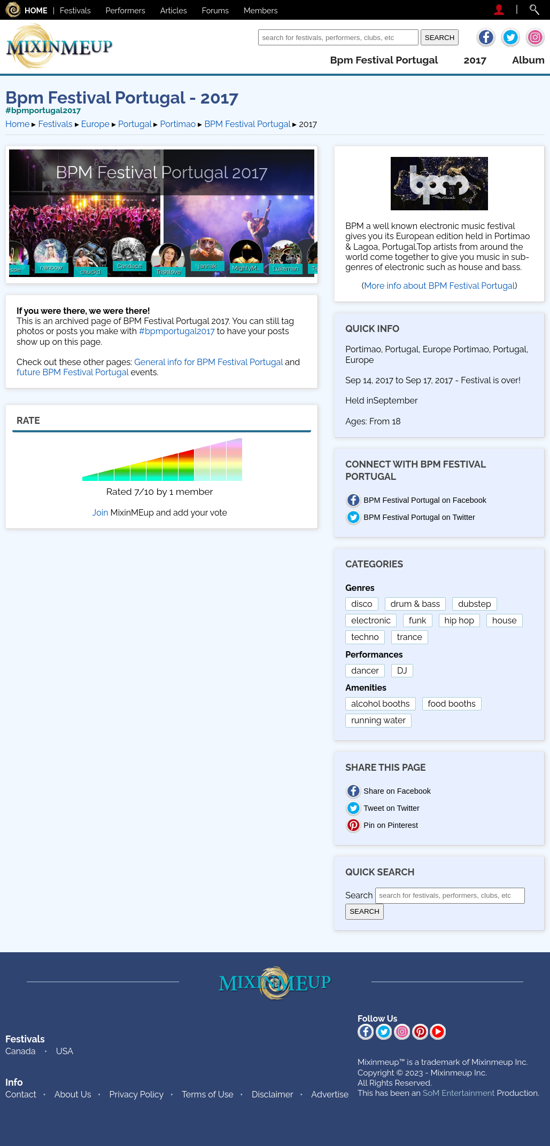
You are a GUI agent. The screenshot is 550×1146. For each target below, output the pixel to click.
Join (100, 513)
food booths (452, 704)
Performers (125, 10)
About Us (73, 1094)
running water (378, 720)
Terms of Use (208, 1094)
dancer (365, 671)
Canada (20, 1051)
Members (261, 10)
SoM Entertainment (459, 1093)
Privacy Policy (137, 1094)
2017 (474, 60)
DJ (402, 671)
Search (241, 37)
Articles (173, 10)
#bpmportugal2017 (43, 110)
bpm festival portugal (384, 60)
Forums (215, 10)
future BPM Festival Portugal (72, 372)
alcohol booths (380, 704)
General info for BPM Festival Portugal (208, 362)
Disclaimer (272, 1094)
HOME (36, 10)
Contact (20, 1094)
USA (64, 1051)
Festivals (75, 10)
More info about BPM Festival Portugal (439, 286)
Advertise (329, 1094)
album (528, 60)
